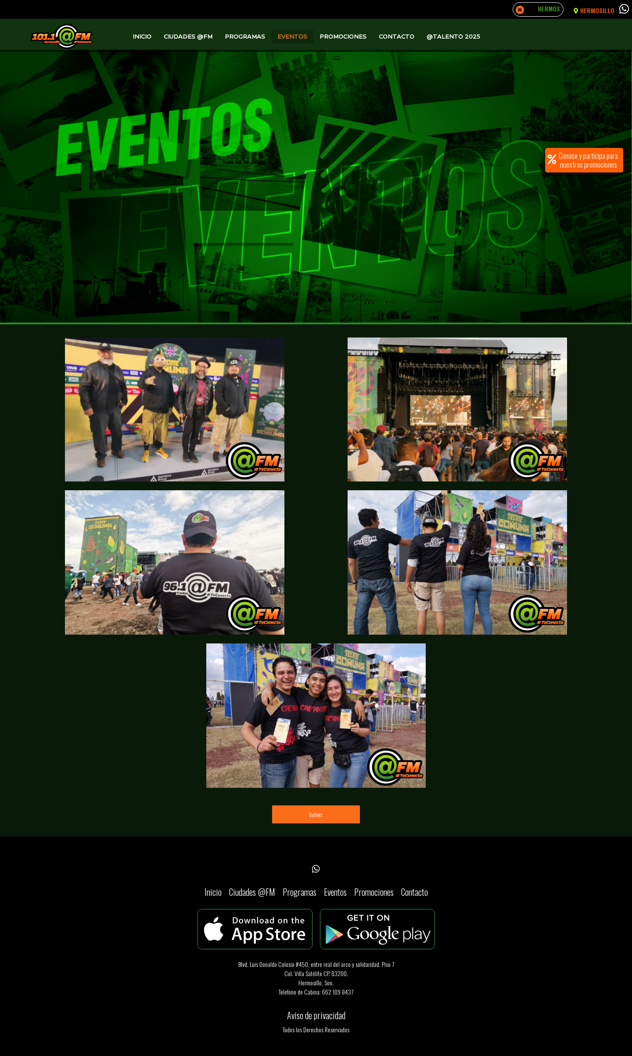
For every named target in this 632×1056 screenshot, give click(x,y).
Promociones (343, 36)
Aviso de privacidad (316, 1015)
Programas (245, 36)
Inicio (142, 36)
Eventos (292, 36)
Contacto (396, 36)
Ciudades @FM (188, 36)
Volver (316, 814)
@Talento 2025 (453, 36)
